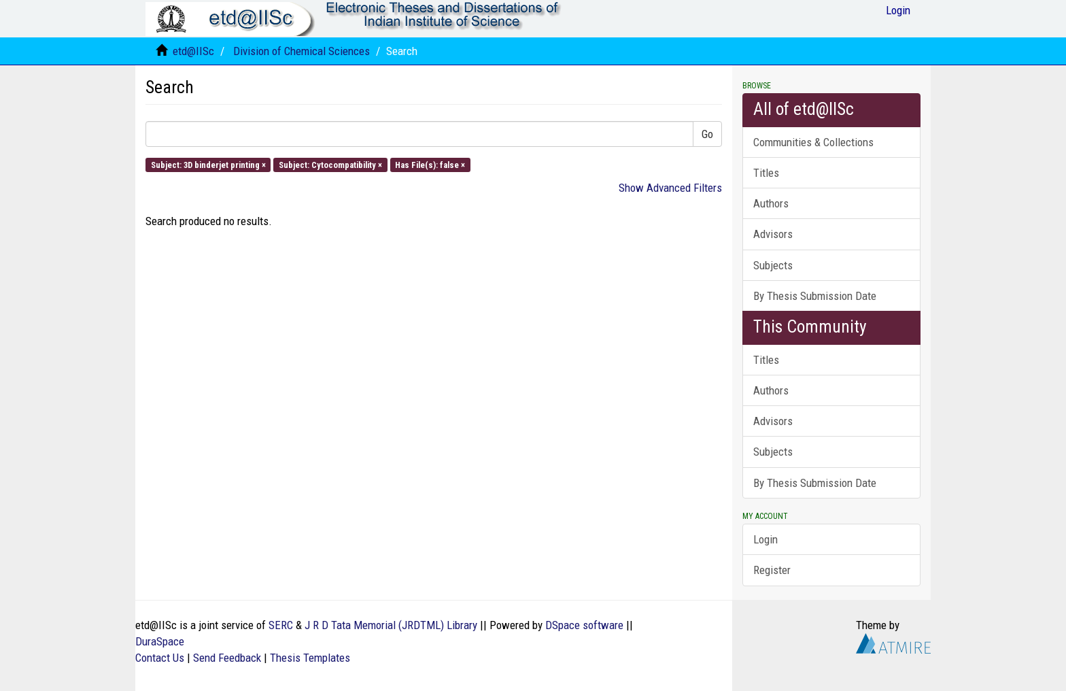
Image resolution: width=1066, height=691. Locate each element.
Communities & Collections (813, 142)
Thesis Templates (310, 657)
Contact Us (159, 657)
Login (765, 539)
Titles (766, 173)
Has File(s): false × (430, 164)
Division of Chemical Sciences (301, 51)
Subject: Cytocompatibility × (330, 164)
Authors (771, 203)
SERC (281, 625)
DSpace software (584, 625)
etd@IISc (193, 51)
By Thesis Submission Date (814, 296)
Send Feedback (227, 657)
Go (707, 134)
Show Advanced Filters (670, 188)
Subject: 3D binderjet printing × (208, 164)
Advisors (773, 234)
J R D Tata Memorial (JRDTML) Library (391, 625)
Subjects (773, 265)
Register (772, 570)
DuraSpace (159, 641)
